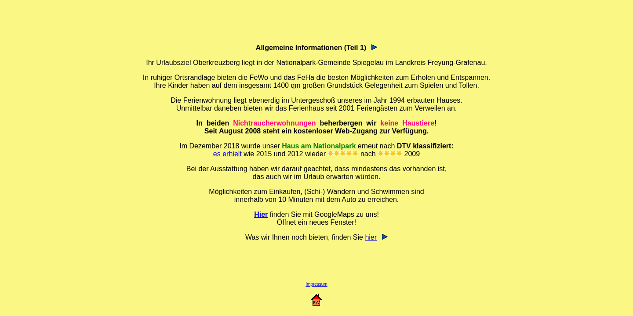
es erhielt (227, 154)
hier (371, 237)
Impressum (316, 284)
